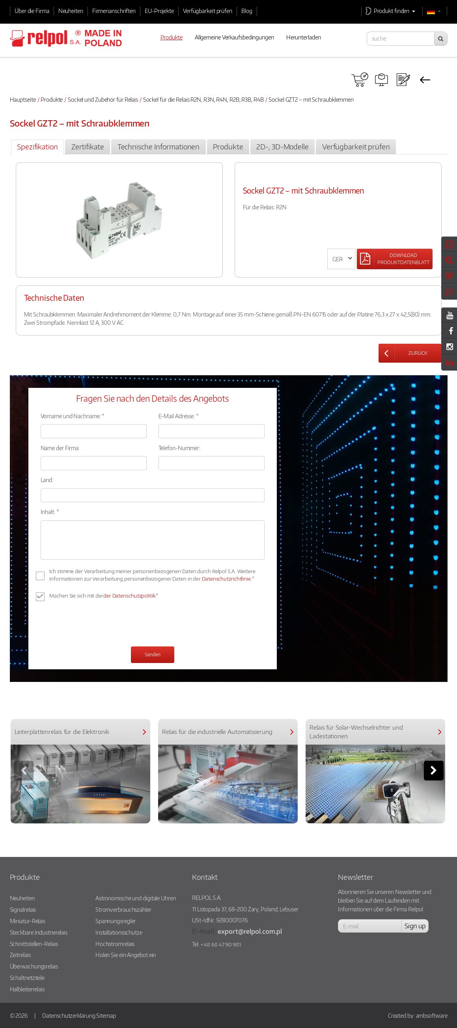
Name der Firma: (60, 447)
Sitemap (106, 1015)
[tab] (37, 147)
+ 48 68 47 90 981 (221, 944)
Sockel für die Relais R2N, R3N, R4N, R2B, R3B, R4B (203, 99)
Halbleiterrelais (27, 989)
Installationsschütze (118, 932)
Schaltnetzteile (27, 977)
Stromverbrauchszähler (123, 909)
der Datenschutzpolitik (129, 595)
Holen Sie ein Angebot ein (125, 954)
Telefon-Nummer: (180, 447)
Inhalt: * (50, 511)
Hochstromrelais (115, 943)
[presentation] (100, 624)
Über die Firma (32, 10)
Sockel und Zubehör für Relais (103, 99)
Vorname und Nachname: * (73, 415)
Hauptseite (23, 99)
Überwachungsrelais (34, 966)
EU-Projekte (159, 10)
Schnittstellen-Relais (34, 943)
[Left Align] (395, 259)
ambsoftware (432, 1015)
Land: (47, 479)
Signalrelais (23, 909)
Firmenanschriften (114, 10)
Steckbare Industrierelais (39, 932)
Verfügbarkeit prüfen (207, 10)
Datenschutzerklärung (68, 1015)
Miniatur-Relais (28, 920)
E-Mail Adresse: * (179, 415)
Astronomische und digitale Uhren (135, 897)
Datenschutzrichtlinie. (227, 578)
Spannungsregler (115, 920)
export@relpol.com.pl (250, 931)
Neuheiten (70, 10)
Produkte (52, 99)
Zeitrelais (20, 954)
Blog (246, 10)
